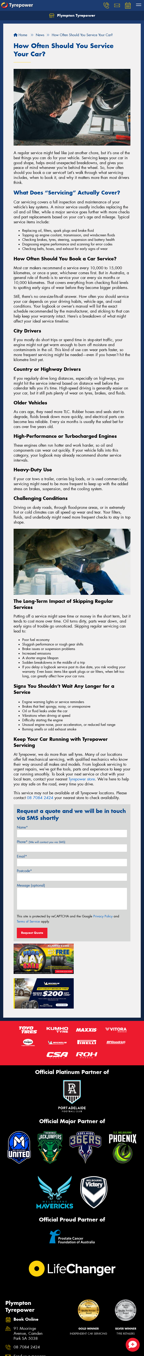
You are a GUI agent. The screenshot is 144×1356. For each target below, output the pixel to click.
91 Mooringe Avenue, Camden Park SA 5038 (28, 1297)
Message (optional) (31, 885)
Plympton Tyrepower (72, 15)
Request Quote (32, 933)
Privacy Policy (103, 916)
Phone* (41, 842)
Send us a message (30, 1319)
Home (20, 35)
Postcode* (24, 871)
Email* (22, 856)
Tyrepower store (82, 779)
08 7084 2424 (40, 797)
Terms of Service (28, 921)
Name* (22, 827)
